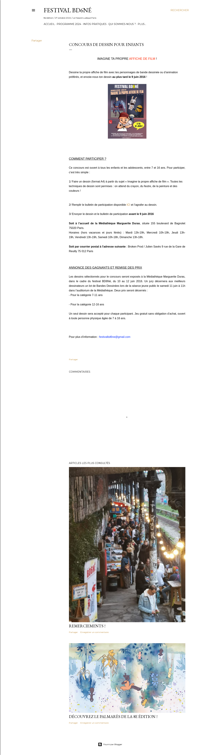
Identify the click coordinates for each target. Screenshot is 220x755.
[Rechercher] (180, 10)
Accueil (49, 24)
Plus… (142, 24)
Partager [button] (36, 40)
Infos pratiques (95, 24)
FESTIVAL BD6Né (67, 10)
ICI (128, 204)
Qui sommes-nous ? (122, 24)
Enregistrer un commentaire (94, 632)
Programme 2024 (69, 24)
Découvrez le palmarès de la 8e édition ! (113, 716)
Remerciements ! (87, 626)
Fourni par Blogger (110, 744)
